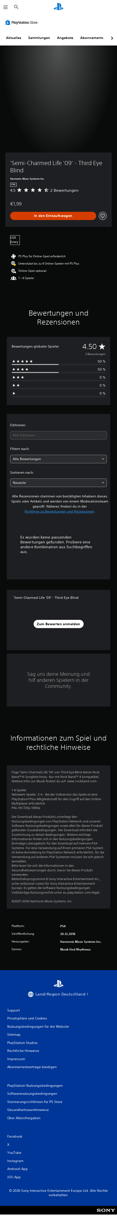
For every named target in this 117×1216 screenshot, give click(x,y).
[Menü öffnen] (5, 7)
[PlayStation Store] (22, 22)
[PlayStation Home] (58, 7)
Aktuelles (13, 38)
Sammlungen (39, 38)
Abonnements (91, 38)
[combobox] (58, 435)
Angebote (65, 38)
